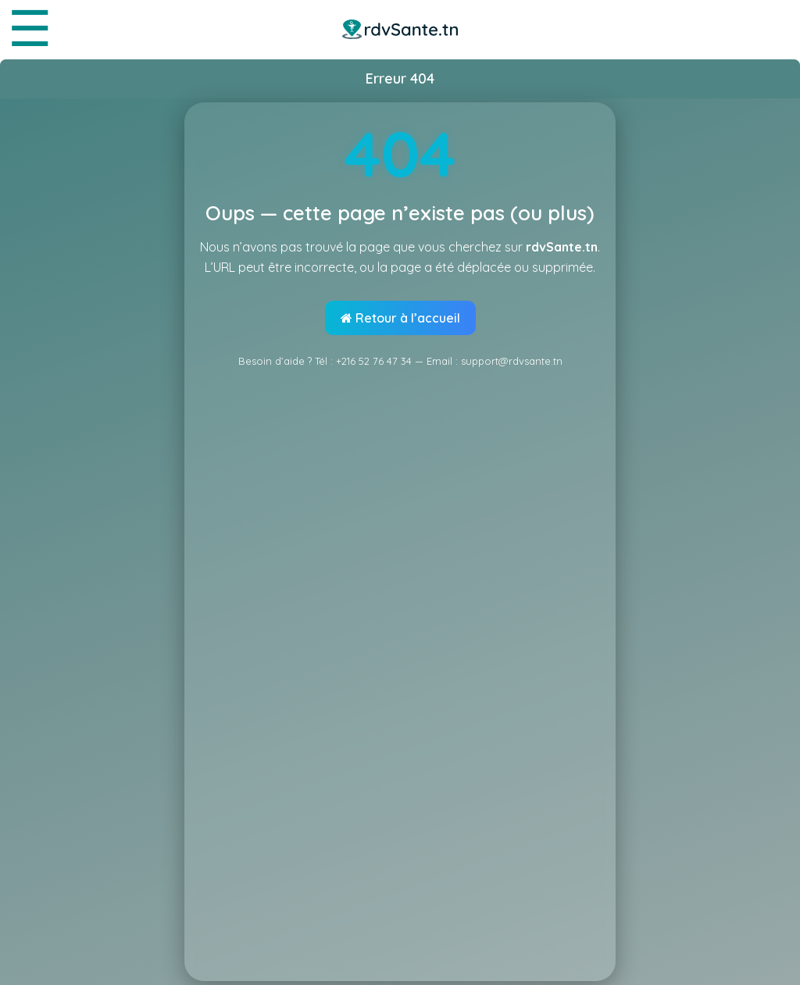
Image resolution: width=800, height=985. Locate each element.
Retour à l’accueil (400, 318)
